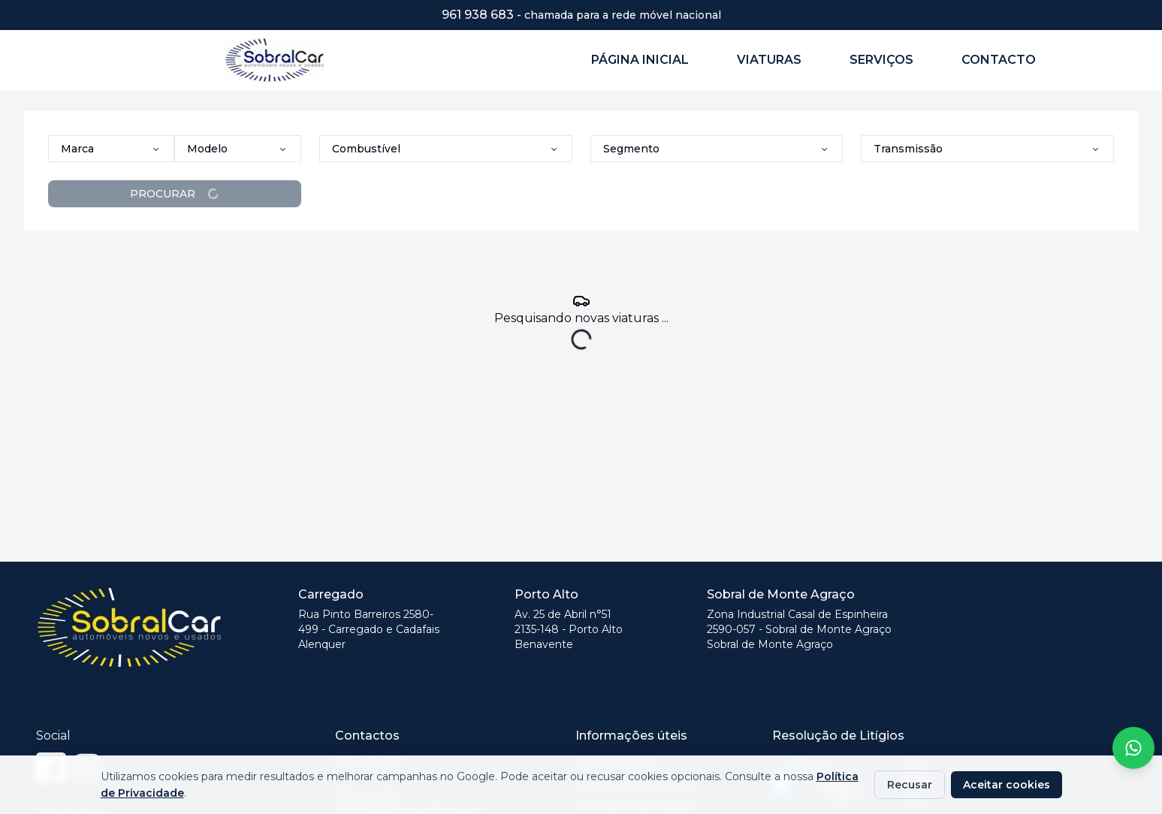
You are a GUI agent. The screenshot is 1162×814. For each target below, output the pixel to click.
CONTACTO (998, 60)
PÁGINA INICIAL (640, 60)
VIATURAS (769, 60)
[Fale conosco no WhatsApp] (1133, 748)
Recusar (909, 784)
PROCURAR (174, 193)
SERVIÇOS (881, 60)
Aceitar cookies (1006, 784)
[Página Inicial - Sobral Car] (287, 60)
